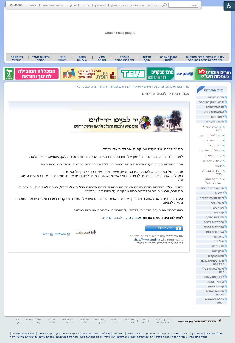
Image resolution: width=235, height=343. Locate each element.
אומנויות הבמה (215, 281)
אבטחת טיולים (46, 336)
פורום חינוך (100, 5)
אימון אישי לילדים (126, 336)
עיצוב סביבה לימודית (212, 198)
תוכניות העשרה (215, 121)
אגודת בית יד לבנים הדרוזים (166, 93)
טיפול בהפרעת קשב (91, 336)
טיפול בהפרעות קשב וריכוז (33, 321)
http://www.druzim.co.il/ (149, 239)
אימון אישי (218, 251)
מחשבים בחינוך (215, 217)
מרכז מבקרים (216, 256)
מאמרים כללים (84, 321)
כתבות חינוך (113, 321)
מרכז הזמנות (137, 5)
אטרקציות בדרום (214, 222)
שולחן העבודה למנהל (168, 58)
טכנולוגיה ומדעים (211, 150)
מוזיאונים (219, 236)
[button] (164, 5)
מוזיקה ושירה (213, 155)
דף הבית (152, 5)
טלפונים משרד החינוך (40, 58)
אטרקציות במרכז (214, 227)
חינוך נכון (85, 5)
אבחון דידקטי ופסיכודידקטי (163, 321)
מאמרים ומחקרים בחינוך (124, 58)
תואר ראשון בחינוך (27, 336)
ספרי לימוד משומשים (67, 336)
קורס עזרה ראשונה (48, 333)
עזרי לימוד (218, 212)
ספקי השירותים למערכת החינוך (142, 86)
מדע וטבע (218, 246)
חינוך (12, 336)
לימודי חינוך (217, 116)
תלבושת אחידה (215, 107)
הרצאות (219, 193)
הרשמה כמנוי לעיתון (52, 5)
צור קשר (71, 5)
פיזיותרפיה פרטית (67, 321)
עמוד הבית (183, 86)
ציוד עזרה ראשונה (70, 333)
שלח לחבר (60, 234)
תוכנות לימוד (51, 321)
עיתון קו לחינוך (118, 5)
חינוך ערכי (215, 145)
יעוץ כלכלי (109, 336)
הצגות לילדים (163, 336)
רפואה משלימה (145, 336)
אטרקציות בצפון (214, 231)
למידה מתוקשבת (214, 276)
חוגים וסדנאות (212, 140)
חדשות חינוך (147, 58)
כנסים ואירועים (82, 58)
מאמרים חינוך (99, 321)
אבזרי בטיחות (216, 97)
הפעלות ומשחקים (210, 135)
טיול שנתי (218, 241)
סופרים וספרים (212, 160)
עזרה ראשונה (216, 286)
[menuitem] (205, 58)
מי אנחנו (33, 5)
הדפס (46, 234)
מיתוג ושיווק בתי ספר (211, 102)
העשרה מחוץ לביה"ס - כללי (213, 180)
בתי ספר (144, 321)
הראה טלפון (164, 228)
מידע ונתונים (102, 58)
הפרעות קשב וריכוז (212, 188)
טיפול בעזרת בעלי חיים (23, 333)
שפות (218, 165)
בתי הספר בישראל (17, 58)
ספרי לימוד (217, 207)
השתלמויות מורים (214, 111)
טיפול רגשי (217, 202)
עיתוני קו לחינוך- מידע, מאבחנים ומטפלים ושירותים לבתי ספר (205, 58)
